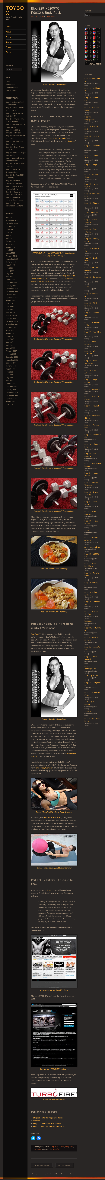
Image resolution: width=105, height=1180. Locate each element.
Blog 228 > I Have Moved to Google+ (43, 1165)
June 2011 (10, 232)
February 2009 (11, 283)
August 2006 (10, 369)
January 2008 (11, 318)
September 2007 (12, 330)
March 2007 (10, 348)
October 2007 (11, 327)
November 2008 (12, 292)
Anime (8, 37)
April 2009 (10, 277)
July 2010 (9, 250)
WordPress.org (11, 90)
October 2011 (11, 226)
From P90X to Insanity (57, 138)
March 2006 (10, 384)
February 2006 (11, 387)
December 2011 (12, 223)
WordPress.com (75, 1174)
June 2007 (10, 339)
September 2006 (12, 366)
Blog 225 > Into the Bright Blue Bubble (48, 1118)
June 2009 (10, 271)
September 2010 (12, 244)
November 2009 (12, 259)
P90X (34, 1149)
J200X (71, 1147)
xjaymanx (51, 16)
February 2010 (11, 256)
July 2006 (9, 372)
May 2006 (9, 378)
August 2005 (10, 401)
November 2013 (12, 220)
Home (8, 27)
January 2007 (11, 354)
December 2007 (12, 321)
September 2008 (12, 298)
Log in (8, 81)
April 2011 (10, 238)
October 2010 (11, 241)
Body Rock (54, 1147)
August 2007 (10, 333)
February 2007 (11, 351)
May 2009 (9, 274)
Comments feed (12, 87)
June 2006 (10, 375)
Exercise (9, 42)
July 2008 (9, 303)
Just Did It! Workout (52, 818)
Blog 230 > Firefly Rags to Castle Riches (65, 1165)
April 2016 (10, 217)
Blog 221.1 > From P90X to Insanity (47, 1123)
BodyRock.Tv (36, 634)
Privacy (8, 47)
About (8, 32)
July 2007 (9, 336)
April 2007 (10, 345)
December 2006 (12, 357)
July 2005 (9, 404)
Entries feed (10, 84)
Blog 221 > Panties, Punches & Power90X (49, 1126)
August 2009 (10, 265)
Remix (8, 52)
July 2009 (9, 268)
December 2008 (12, 289)
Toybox (15, 10)
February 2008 (11, 315)
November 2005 (12, 396)
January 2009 (11, 286)
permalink (56, 1149)
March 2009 (10, 280)
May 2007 (9, 342)
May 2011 (9, 235)
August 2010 (10, 247)
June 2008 (10, 306)
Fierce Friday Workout (43, 768)
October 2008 (11, 295)
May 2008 (9, 309)
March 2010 (10, 253)
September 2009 (12, 262)
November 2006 (12, 360)
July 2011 (9, 229)
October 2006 (11, 363)
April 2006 (10, 381)
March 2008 (10, 312)
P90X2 (49, 890)
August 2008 (10, 300)
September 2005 (12, 399)
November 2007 (12, 324)
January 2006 (11, 390)
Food (66, 1147)
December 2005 (12, 393)
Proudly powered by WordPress (43, 1174)
